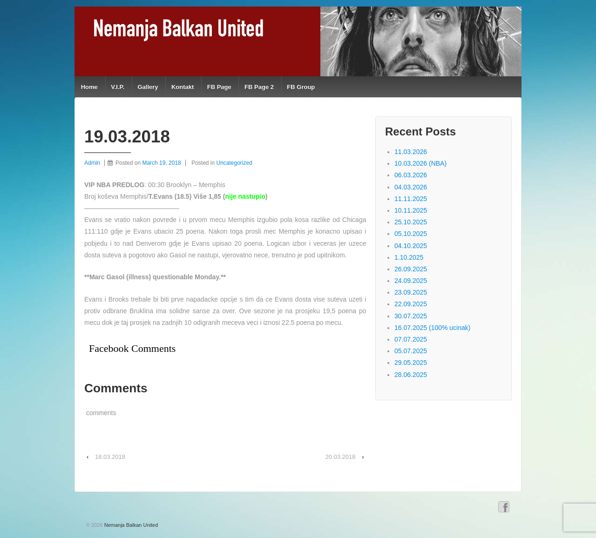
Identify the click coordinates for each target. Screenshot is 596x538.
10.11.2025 (410, 210)
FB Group (301, 86)
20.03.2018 (340, 456)
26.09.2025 (410, 269)
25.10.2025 (410, 222)
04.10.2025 (410, 245)
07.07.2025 (410, 339)
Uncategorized (234, 163)
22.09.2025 (410, 304)
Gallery (147, 86)
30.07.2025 (410, 316)
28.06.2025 (410, 374)
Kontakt (182, 86)
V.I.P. (117, 86)
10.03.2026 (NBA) (420, 163)
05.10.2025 (410, 233)
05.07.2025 (410, 351)
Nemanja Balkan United (130, 525)
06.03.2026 (410, 175)
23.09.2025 (410, 292)
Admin (92, 163)
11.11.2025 (410, 198)
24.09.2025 (410, 280)
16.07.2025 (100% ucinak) (432, 327)
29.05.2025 (410, 362)
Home (89, 86)
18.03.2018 (110, 456)
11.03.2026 (410, 151)
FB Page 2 (259, 86)
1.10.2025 (408, 257)
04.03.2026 (410, 187)
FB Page (219, 86)
